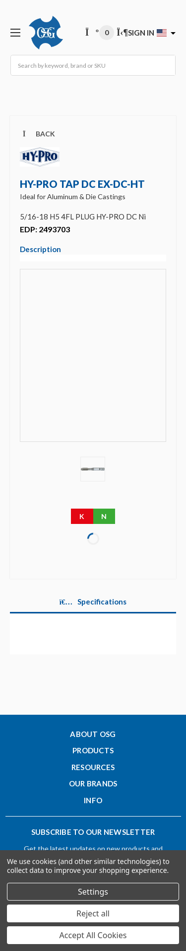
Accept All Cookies (93, 935)
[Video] (93, 362)
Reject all (93, 913)
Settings (93, 891)
